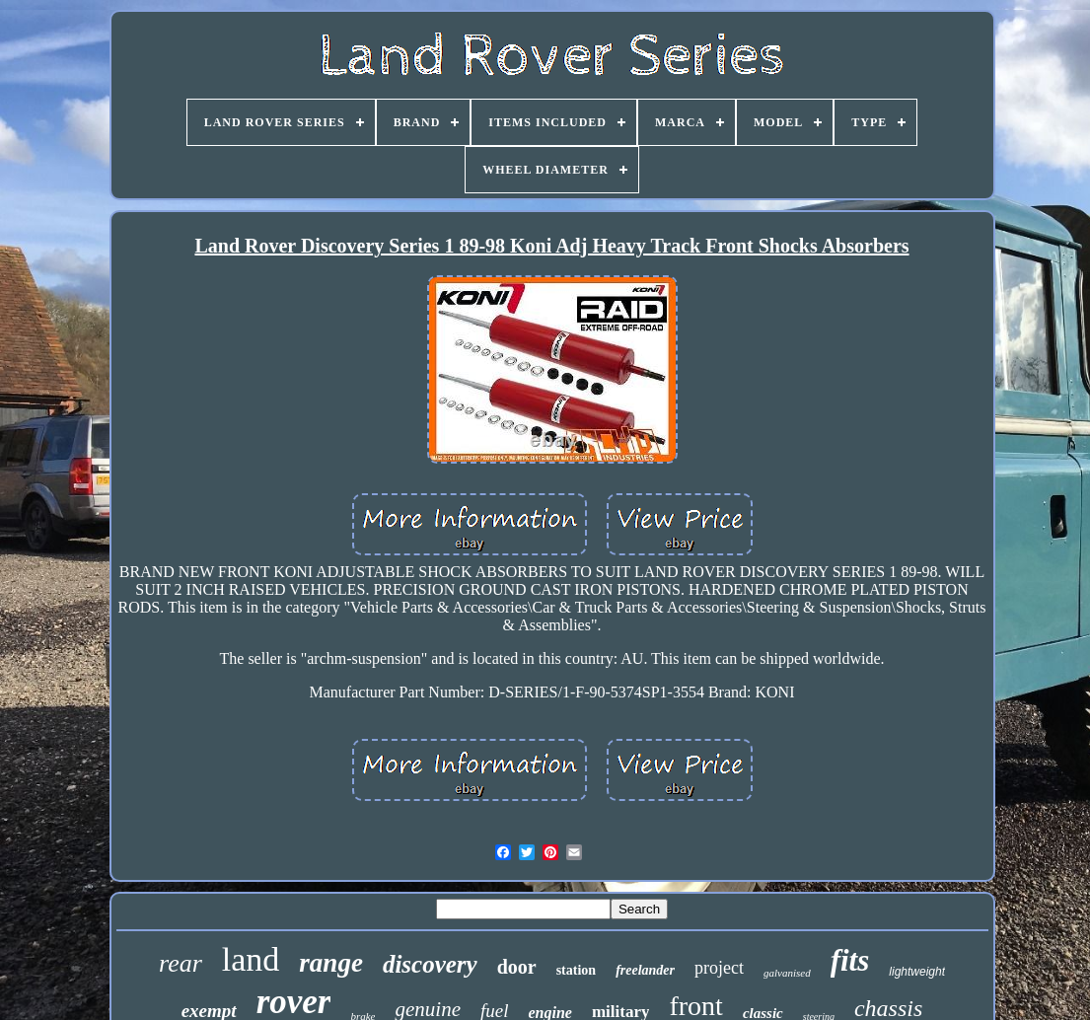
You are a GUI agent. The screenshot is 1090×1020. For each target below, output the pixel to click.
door (517, 967)
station (576, 970)
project (719, 968)
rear (180, 963)
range (331, 963)
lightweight (917, 972)
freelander (645, 970)
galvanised (787, 973)
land (251, 959)
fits (850, 960)
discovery (430, 964)
